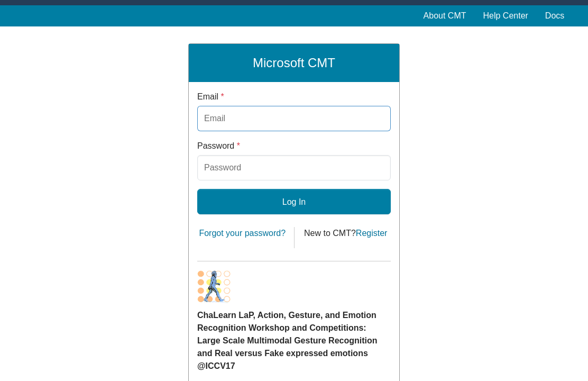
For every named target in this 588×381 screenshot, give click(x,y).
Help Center (505, 15)
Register (372, 233)
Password (218, 145)
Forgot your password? (242, 233)
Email (210, 96)
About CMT (445, 15)
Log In (294, 201)
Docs (554, 15)
